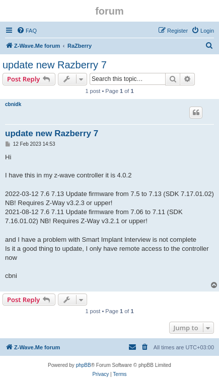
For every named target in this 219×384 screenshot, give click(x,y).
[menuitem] (27, 31)
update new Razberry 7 (55, 64)
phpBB (83, 365)
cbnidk (13, 104)
